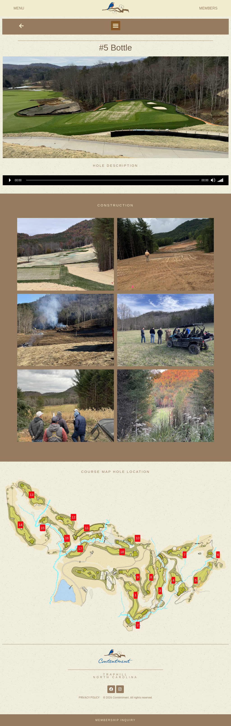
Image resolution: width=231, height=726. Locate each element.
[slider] (112, 180)
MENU (19, 8)
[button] (115, 25)
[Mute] (213, 180)
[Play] (10, 180)
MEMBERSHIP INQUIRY (115, 720)
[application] (116, 180)
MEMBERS (208, 8)
